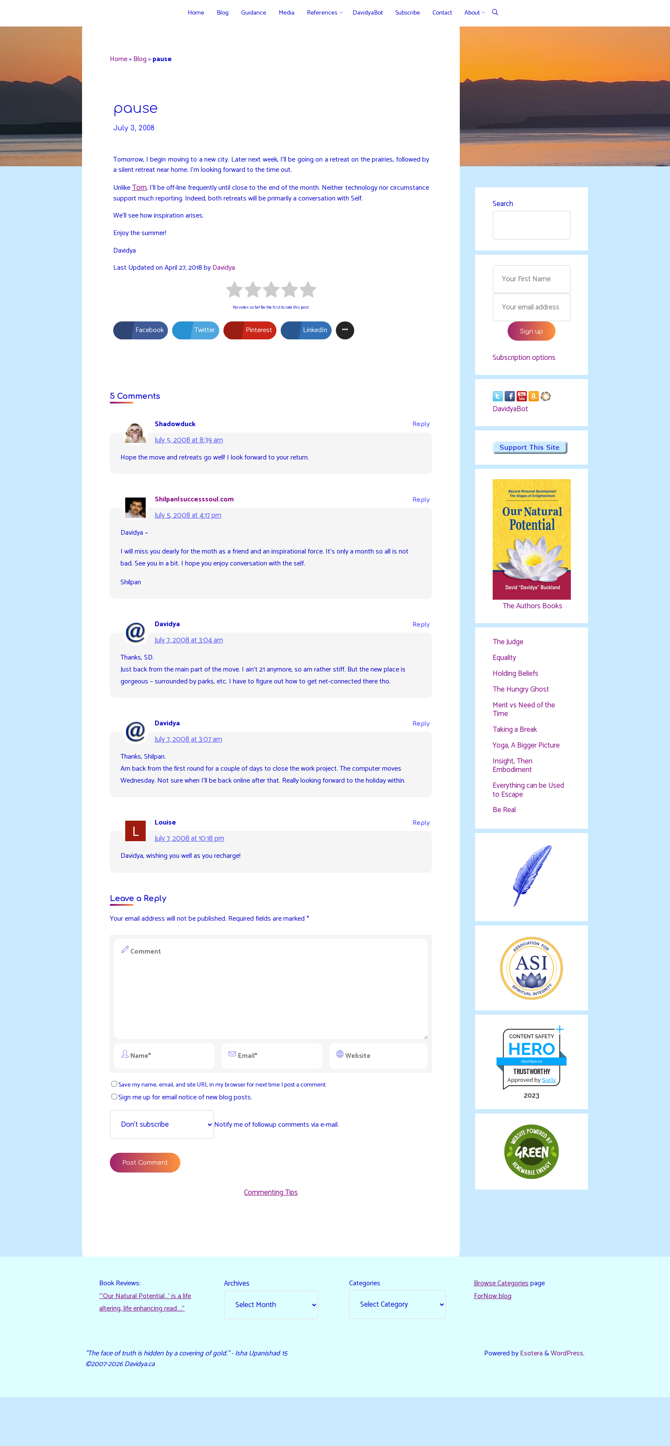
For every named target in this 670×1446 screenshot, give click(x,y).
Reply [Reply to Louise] (419, 858)
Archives (238, 1329)
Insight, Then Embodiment (512, 772)
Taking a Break (515, 736)
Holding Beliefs (515, 679)
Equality (504, 663)
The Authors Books (531, 610)
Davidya (228, 277)
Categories (366, 1329)
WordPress (566, 1400)
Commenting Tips (271, 1234)
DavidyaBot (510, 414)
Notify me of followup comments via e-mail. (229, 1164)
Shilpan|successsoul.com (198, 514)
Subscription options (524, 361)
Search (503, 205)
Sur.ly (548, 1090)
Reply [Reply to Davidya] (419, 642)
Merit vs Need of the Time (524, 715)
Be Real (504, 817)
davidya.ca (530, 1071)
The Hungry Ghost (521, 695)
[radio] (234, 301)
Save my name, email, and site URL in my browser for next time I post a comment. (230, 1122)
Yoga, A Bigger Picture (526, 752)
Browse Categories (502, 1329)
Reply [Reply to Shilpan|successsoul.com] (419, 514)
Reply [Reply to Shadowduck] (419, 437)
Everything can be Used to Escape (528, 796)
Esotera (528, 1400)
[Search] (495, 13)
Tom (143, 194)
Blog (144, 61)
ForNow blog (493, 1342)
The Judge (508, 647)
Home (121, 61)
